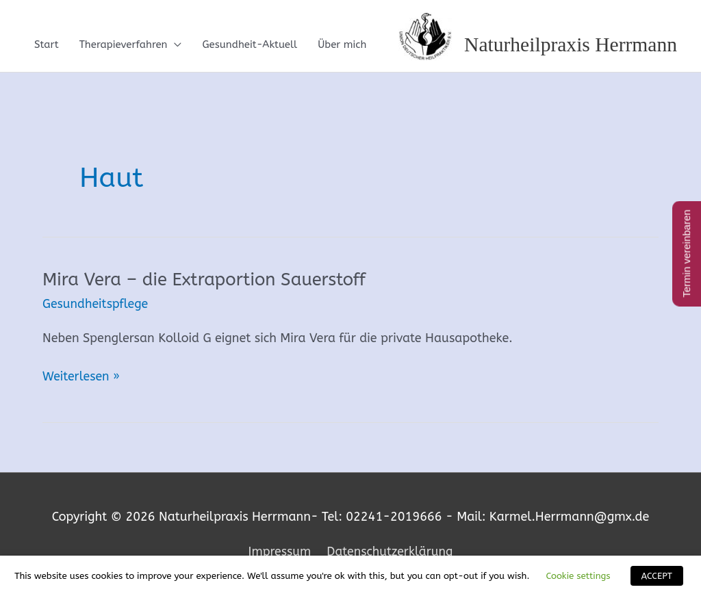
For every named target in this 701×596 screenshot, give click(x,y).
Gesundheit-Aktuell (249, 45)
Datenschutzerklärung (391, 551)
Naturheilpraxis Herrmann (569, 45)
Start (46, 45)
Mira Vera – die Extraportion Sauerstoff (206, 280)
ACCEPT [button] (656, 576)
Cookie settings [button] (578, 576)
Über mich (342, 45)
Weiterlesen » (81, 377)
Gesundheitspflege (96, 304)
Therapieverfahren (123, 45)
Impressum (278, 551)
